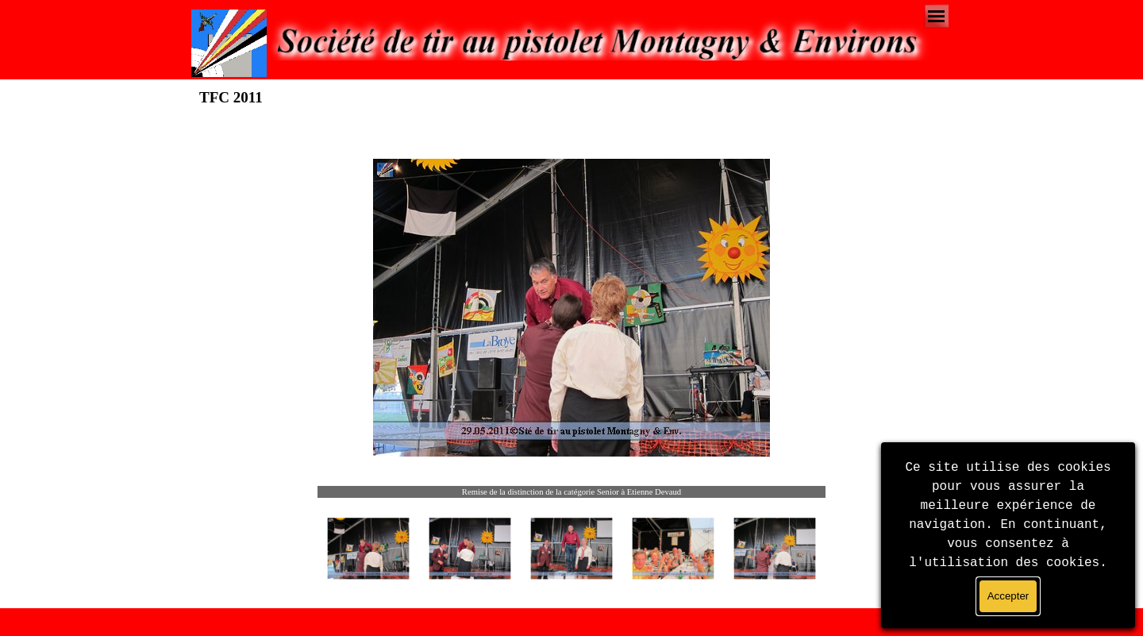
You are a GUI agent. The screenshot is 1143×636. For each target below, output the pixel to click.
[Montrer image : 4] (673, 548)
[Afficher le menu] (936, 16)
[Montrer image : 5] (775, 548)
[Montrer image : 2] (470, 548)
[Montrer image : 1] (368, 548)
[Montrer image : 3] (571, 548)
